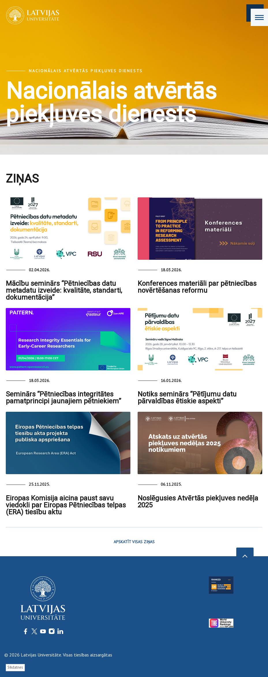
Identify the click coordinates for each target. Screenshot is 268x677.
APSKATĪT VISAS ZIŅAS (134, 541)
